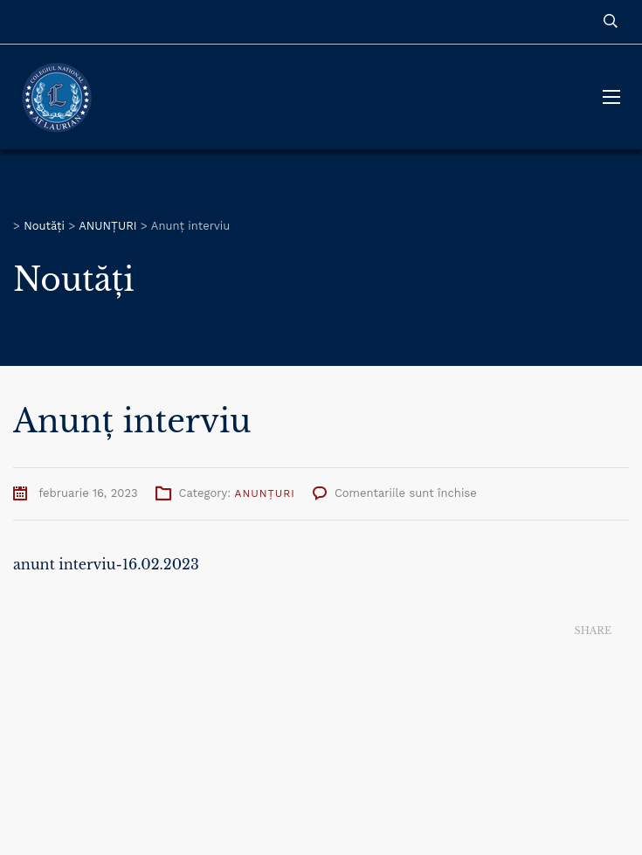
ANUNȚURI (265, 493)
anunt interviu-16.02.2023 (106, 564)
